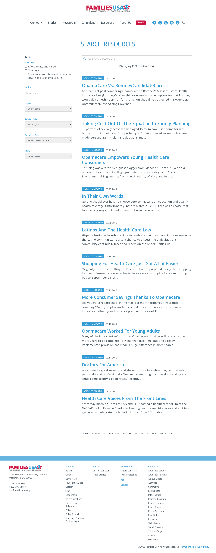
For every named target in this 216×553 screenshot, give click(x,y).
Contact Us (71, 478)
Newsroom (126, 466)
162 (154, 433)
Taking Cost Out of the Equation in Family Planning (136, 123)
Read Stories (99, 474)
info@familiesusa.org (19, 490)
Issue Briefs (154, 506)
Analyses (152, 482)
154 (105, 433)
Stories (97, 466)
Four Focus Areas (74, 482)
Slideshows (154, 523)
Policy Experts (72, 513)
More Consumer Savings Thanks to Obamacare (131, 297)
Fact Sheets (154, 490)
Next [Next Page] (160, 433)
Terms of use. (187, 546)
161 (148, 433)
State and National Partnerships (74, 519)
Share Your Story (101, 470)
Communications (73, 498)
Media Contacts (129, 470)
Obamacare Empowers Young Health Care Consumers (125, 159)
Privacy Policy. (202, 546)
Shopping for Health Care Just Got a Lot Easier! (131, 263)
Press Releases (129, 474)
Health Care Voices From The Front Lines (124, 398)
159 (135, 433)
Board (68, 470)
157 (123, 433)
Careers (69, 474)
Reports (152, 519)
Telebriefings (155, 531)
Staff (67, 490)
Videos (151, 535)
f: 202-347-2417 (17, 486)
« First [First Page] (86, 433)
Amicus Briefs (155, 478)
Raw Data (153, 515)
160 (142, 433)
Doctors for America (103, 364)
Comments (153, 486)
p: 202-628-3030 (17, 483)
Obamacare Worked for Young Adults (121, 331)
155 (111, 433)
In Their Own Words (102, 196)
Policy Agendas (156, 510)
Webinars (153, 539)
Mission (69, 486)
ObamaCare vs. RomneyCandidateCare (122, 85)
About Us (70, 466)
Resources (153, 466)
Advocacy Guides (157, 470)
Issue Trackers (156, 502)
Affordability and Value (42, 66)
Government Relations (71, 504)
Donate (124, 484)
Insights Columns (157, 498)
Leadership (71, 494)
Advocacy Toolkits (157, 474)
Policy (68, 509)
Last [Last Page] (170, 433)
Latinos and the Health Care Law (116, 230)
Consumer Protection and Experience (50, 74)
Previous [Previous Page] (96, 433)
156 (117, 433)
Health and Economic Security (45, 77)
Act (122, 479)
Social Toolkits (155, 527)
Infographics (154, 494)
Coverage (33, 70)
